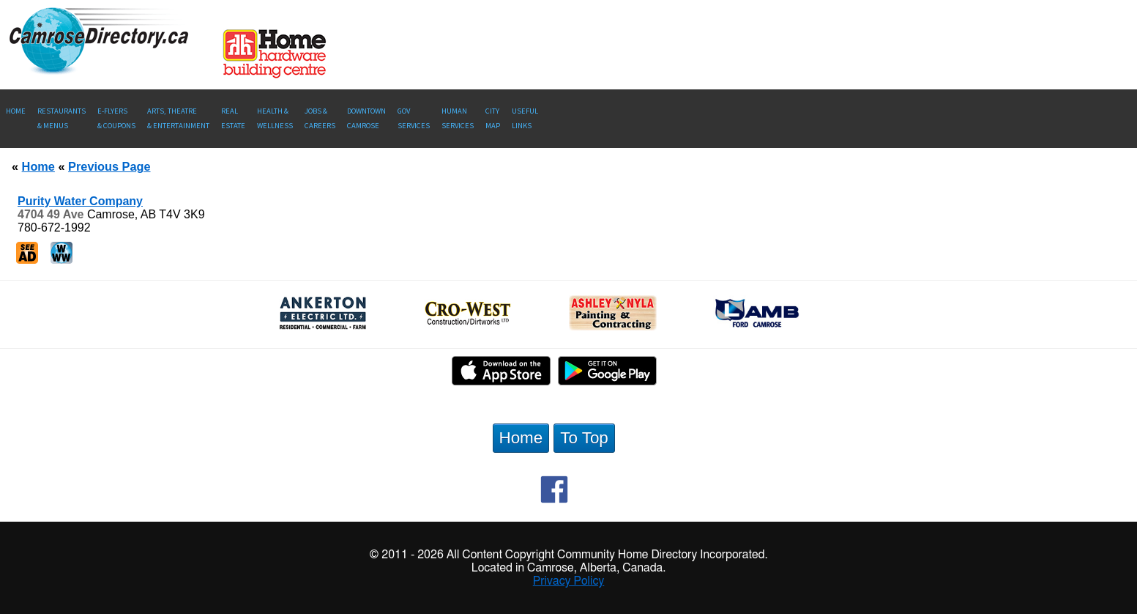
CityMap (492, 118)
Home (16, 111)
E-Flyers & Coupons (116, 118)
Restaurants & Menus (61, 118)
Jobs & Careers (320, 118)
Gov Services (414, 118)
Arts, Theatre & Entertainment (178, 118)
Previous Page (109, 166)
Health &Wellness (275, 118)
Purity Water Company (80, 201)
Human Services (457, 118)
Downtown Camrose (366, 118)
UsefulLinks (525, 118)
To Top (584, 438)
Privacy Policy (569, 581)
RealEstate (233, 118)
